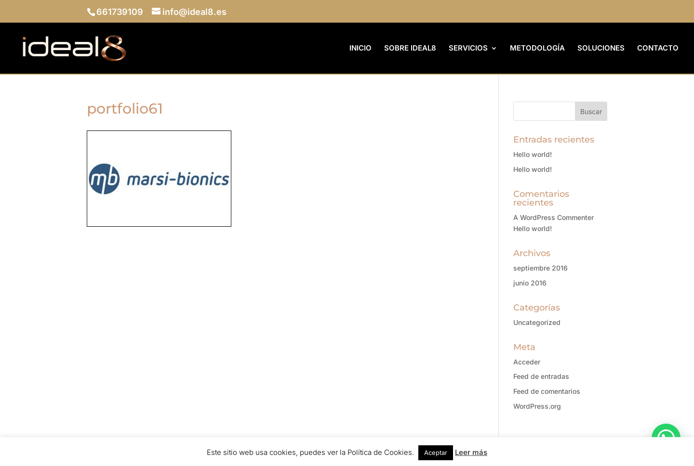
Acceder (526, 362)
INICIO (360, 48)
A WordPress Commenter (553, 217)
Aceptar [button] (435, 452)
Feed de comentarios (546, 391)
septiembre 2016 (540, 268)
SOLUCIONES (601, 48)
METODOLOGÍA (537, 48)
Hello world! (532, 154)
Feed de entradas (541, 376)
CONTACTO (658, 48)
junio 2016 (530, 283)
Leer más (471, 452)
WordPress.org (537, 406)
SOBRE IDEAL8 (410, 48)
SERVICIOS (468, 48)
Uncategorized (537, 322)
